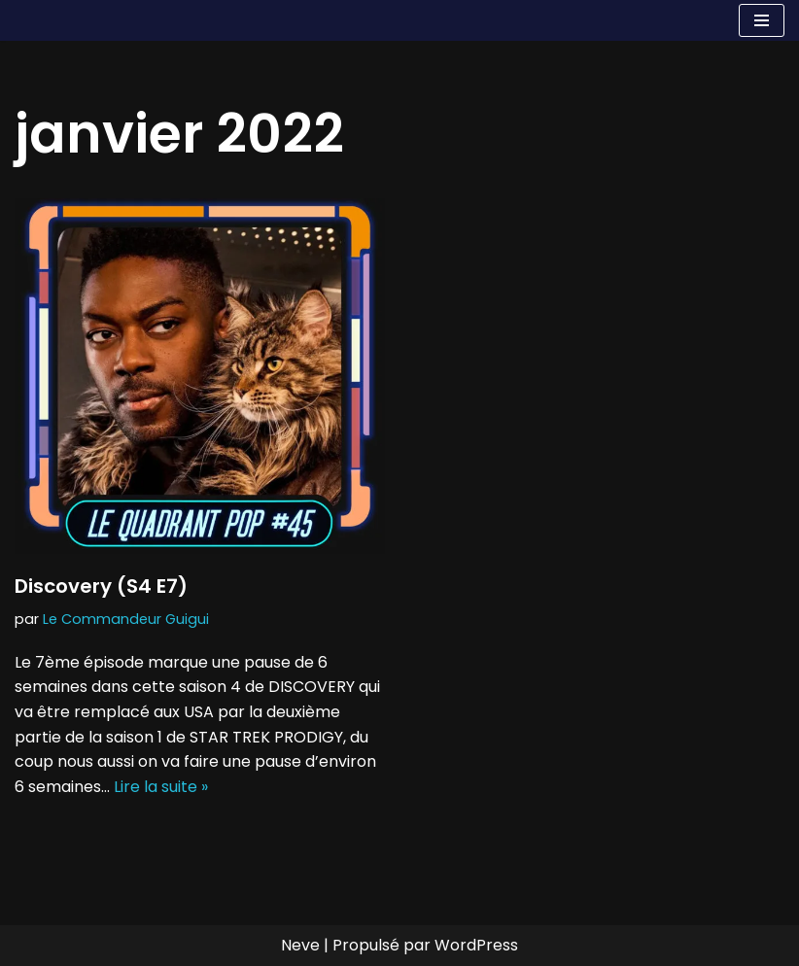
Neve (300, 945)
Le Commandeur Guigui (126, 619)
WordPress (476, 945)
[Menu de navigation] (761, 20)
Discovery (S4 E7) (101, 586)
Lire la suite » (161, 787)
